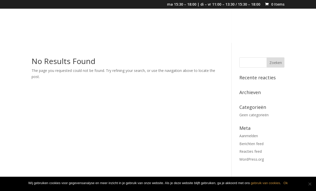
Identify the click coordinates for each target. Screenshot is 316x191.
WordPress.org (251, 159)
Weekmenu (219, 26)
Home (126, 26)
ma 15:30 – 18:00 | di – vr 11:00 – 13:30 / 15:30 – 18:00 (213, 5)
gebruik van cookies (265, 183)
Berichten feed (251, 143)
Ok (285, 183)
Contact (276, 26)
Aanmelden (248, 135)
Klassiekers (249, 26)
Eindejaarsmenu (185, 26)
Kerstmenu (150, 26)
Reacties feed (250, 151)
